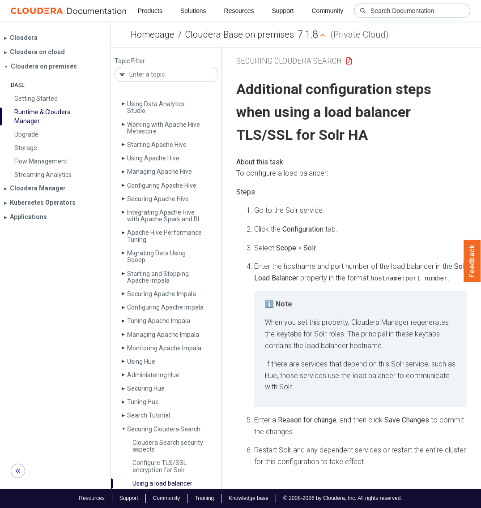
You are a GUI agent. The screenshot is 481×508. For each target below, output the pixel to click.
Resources (239, 10)
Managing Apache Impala (163, 334)
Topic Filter (130, 61)
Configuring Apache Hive (161, 185)
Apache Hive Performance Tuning (164, 236)
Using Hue (141, 361)
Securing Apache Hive (158, 198)
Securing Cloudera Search (163, 429)
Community (328, 10)
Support (283, 10)
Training (204, 498)
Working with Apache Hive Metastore (163, 128)
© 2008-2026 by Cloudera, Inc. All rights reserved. (342, 498)
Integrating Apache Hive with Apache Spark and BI (163, 216)
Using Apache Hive (153, 158)
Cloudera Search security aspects (167, 446)
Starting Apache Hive (157, 144)
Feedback (472, 261)
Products (150, 10)
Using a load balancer (162, 483)
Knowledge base (248, 498)
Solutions (193, 10)
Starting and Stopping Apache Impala (158, 277)
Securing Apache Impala (161, 293)
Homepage (153, 34)
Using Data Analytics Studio (156, 107)
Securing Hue (146, 388)
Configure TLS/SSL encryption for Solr (159, 466)
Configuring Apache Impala (165, 307)
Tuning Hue (143, 401)
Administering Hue (153, 375)
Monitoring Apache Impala (164, 348)
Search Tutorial (148, 415)
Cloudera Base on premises (239, 34)
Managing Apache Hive (159, 171)
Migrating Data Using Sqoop (156, 256)
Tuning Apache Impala (158, 320)
